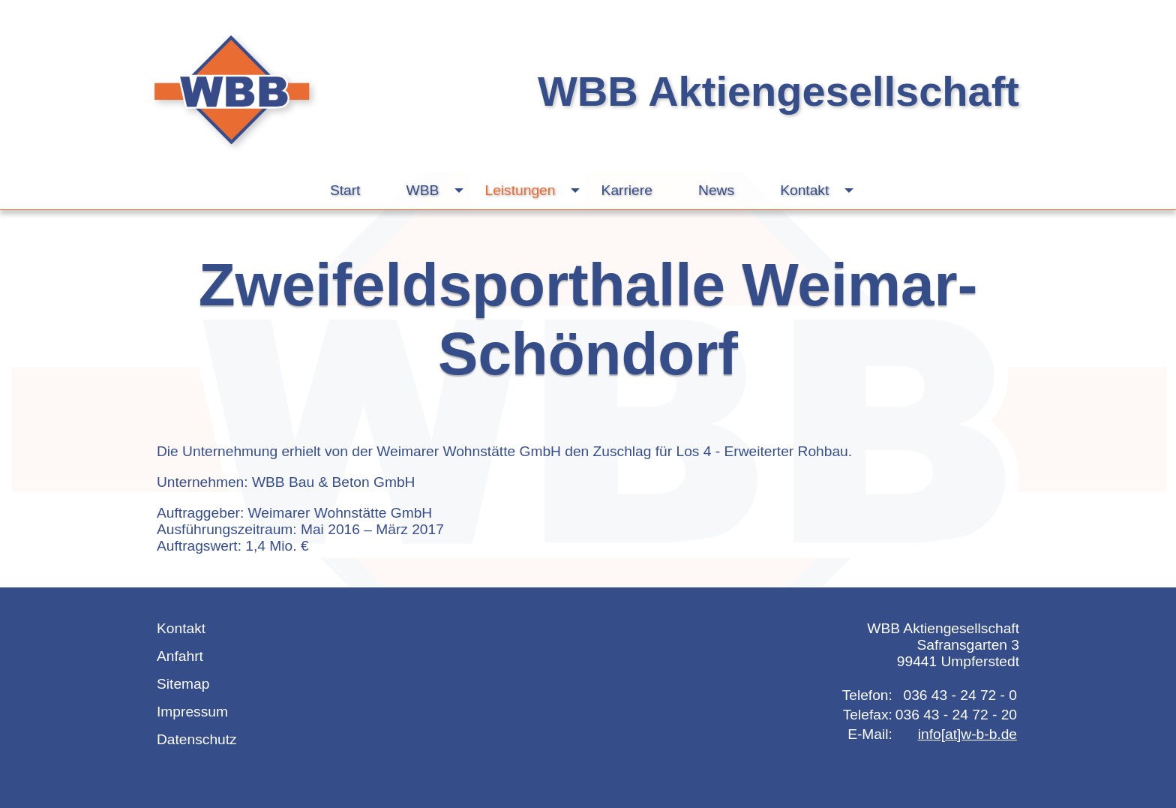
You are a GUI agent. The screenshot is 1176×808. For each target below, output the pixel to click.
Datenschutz (197, 739)
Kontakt (820, 191)
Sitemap (183, 684)
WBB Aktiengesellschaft (778, 91)
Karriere (627, 190)
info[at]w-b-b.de (967, 734)
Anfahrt (180, 656)
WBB (438, 191)
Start (345, 190)
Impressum (192, 711)
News (716, 190)
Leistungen (536, 191)
